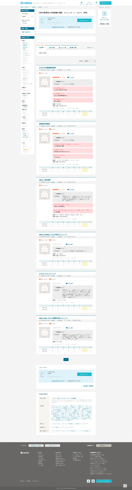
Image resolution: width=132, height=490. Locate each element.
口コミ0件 (70, 244)
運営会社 (22, 481)
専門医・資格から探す (60, 459)
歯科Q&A (40, 463)
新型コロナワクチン (66, 416)
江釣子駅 (53, 69)
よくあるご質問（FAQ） (78, 456)
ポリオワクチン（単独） (63, 405)
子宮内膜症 (70, 423)
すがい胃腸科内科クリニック (53, 318)
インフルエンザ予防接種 (61, 408)
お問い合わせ (35, 481)
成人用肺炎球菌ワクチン (58, 409)
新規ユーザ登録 (89, 4)
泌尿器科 (25, 95)
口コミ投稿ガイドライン (78, 454)
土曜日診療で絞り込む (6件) (58, 27)
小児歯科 (25, 135)
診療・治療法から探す (60, 465)
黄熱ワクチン (58, 412)
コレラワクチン (83, 412)
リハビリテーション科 (27, 83)
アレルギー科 (25, 55)
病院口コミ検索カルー (25, 7)
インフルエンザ (54, 423)
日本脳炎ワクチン (66, 407)
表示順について (90, 47)
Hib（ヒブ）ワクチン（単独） (74, 408)
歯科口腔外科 (25, 137)
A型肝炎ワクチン (77, 409)
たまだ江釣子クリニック (53, 234)
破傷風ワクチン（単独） (79, 411)
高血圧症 (77, 423)
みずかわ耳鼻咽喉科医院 (47, 67)
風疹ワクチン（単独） (86, 416)
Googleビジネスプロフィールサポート (98, 470)
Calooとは (82, 4)
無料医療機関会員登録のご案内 (97, 454)
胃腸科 (24, 48)
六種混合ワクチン (57, 416)
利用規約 (75, 458)
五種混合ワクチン (72, 415)
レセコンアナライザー (95, 465)
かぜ (84, 423)
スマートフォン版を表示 (103, 481)
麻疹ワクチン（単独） (75, 416)
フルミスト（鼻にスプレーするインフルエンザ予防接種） (64, 398)
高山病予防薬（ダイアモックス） (60, 415)
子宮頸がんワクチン (68, 409)
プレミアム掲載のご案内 (95, 456)
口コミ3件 (71, 133)
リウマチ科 (25, 53)
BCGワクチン (54, 405)
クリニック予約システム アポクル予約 (98, 461)
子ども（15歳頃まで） (56, 427)
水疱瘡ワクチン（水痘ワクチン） (78, 407)
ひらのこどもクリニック (47, 274)
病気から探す (59, 454)
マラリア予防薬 (80, 415)
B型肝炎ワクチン (85, 409)
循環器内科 (25, 45)
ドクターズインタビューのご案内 (97, 459)
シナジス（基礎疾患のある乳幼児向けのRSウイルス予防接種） (64, 417)
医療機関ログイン (104, 445)
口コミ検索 (40, 458)
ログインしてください (104, 19)
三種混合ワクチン (81, 405)
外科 (24, 69)
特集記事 (40, 461)
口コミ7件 (71, 77)
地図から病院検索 (89, 386)
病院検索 (34, 7)
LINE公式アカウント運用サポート (97, 472)
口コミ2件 (71, 189)
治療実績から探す (59, 458)
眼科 (24, 102)
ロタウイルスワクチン (66, 412)
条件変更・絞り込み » (84, 20)
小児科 (24, 118)
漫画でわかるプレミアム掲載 (96, 458)
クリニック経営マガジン (95, 466)
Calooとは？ (41, 454)
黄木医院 (45, 180)
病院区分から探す (59, 463)
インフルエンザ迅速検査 (83, 430)
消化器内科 (25, 47)
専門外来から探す (59, 461)
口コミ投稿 (40, 465)
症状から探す (59, 456)
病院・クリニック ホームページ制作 (98, 468)
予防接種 (40, 7)
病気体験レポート (42, 459)
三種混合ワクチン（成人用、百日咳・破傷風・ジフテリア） (73, 413)
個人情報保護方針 (77, 459)
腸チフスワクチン (69, 411)
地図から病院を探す (26, 32)
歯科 (24, 130)
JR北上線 (25, 23)
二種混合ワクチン (73, 405)
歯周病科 (25, 133)
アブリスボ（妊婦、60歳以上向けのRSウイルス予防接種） (74, 418)
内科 (24, 42)
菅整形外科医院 (44, 124)
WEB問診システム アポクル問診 (97, 463)
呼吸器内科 (25, 43)
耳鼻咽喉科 (25, 106)
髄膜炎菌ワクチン (60, 411)
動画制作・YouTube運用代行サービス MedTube (100, 473)
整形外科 (25, 78)
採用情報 (28, 481)
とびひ (63, 423)
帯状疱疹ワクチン (75, 412)
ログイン (96, 4)
